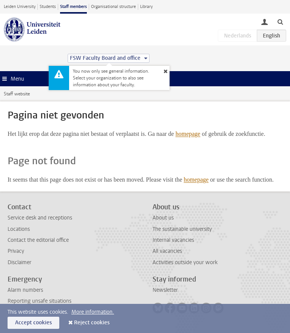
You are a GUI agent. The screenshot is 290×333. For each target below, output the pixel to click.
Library (146, 6)
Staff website (17, 94)
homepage (188, 134)
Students (48, 6)
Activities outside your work (185, 262)
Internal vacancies (173, 240)
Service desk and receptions (40, 217)
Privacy (16, 251)
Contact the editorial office (38, 240)
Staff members (73, 6)
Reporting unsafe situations (39, 301)
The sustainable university (182, 229)
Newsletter (165, 290)
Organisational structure (113, 6)
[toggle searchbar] (280, 22)
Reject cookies (92, 322)
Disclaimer (19, 262)
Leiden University (19, 6)
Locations (19, 229)
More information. (92, 312)
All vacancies (167, 251)
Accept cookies (33, 322)
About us (163, 217)
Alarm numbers (25, 290)
